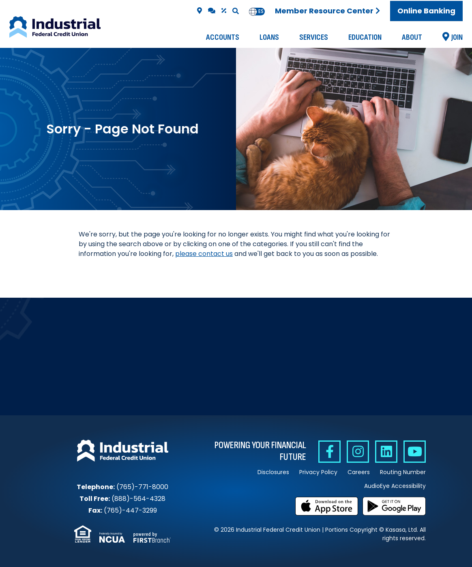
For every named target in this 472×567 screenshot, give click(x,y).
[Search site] (235, 11)
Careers (359, 472)
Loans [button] (269, 37)
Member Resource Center (324, 11)
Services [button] (313, 37)
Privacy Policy (318, 472)
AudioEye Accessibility (395, 486)
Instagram (358, 451)
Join (457, 37)
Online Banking (426, 11)
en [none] (253, 11)
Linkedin (386, 451)
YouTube (414, 451)
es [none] (261, 11)
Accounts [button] (222, 37)
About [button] (412, 37)
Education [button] (365, 37)
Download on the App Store (326, 506)
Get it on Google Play (394, 506)
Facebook (329, 451)
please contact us (204, 253)
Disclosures (273, 472)
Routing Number (403, 472)
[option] (261, 11)
